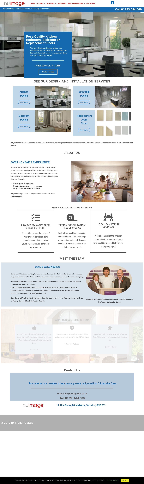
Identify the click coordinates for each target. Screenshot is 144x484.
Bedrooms (51, 3)
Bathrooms (62, 3)
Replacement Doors (76, 3)
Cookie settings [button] (112, 480)
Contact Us (90, 3)
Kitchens (40, 3)
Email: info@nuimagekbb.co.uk (72, 394)
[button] (48, 73)
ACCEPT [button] (124, 480)
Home (33, 3)
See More (24, 103)
